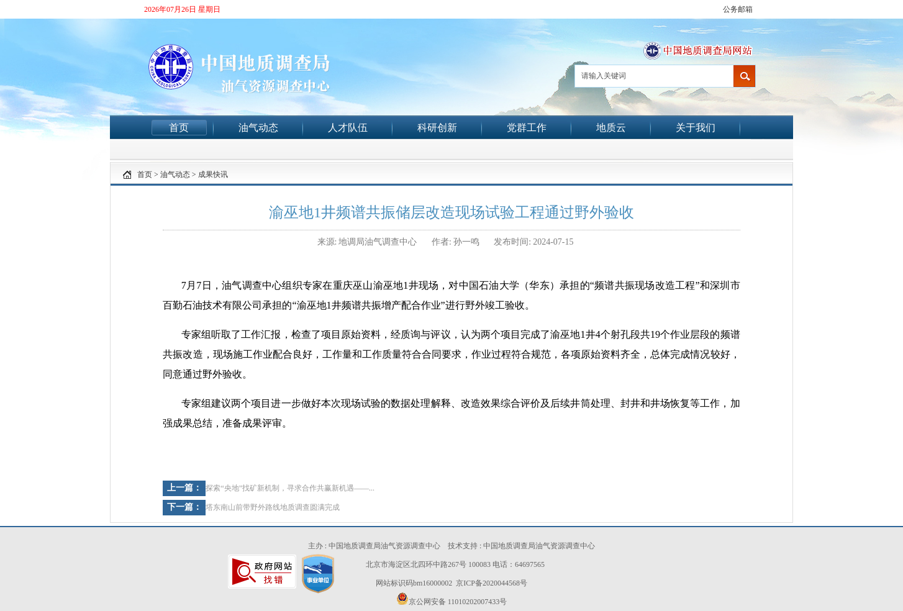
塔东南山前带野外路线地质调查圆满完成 (273, 507)
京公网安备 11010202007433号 (451, 599)
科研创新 (437, 127)
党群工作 (527, 127)
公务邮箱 (738, 9)
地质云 (611, 127)
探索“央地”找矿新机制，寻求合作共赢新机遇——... (290, 488)
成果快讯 (213, 174)
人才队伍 (348, 127)
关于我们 (695, 127)
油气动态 (258, 127)
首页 (179, 127)
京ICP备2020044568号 (491, 583)
